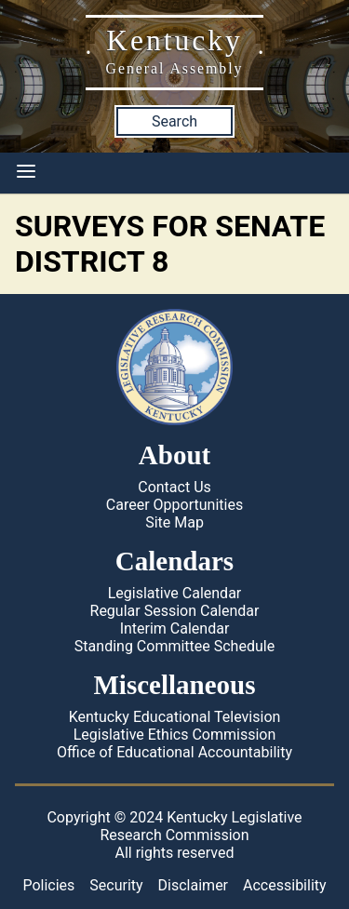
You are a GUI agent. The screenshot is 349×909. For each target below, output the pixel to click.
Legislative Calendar (175, 593)
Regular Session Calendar (175, 611)
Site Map (174, 522)
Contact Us (174, 487)
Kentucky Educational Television (175, 717)
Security (115, 885)
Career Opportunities (174, 505)
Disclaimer (193, 885)
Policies (48, 885)
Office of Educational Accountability (174, 752)
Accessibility (285, 885)
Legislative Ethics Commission (175, 734)
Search (174, 121)
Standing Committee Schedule (174, 646)
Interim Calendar (175, 628)
